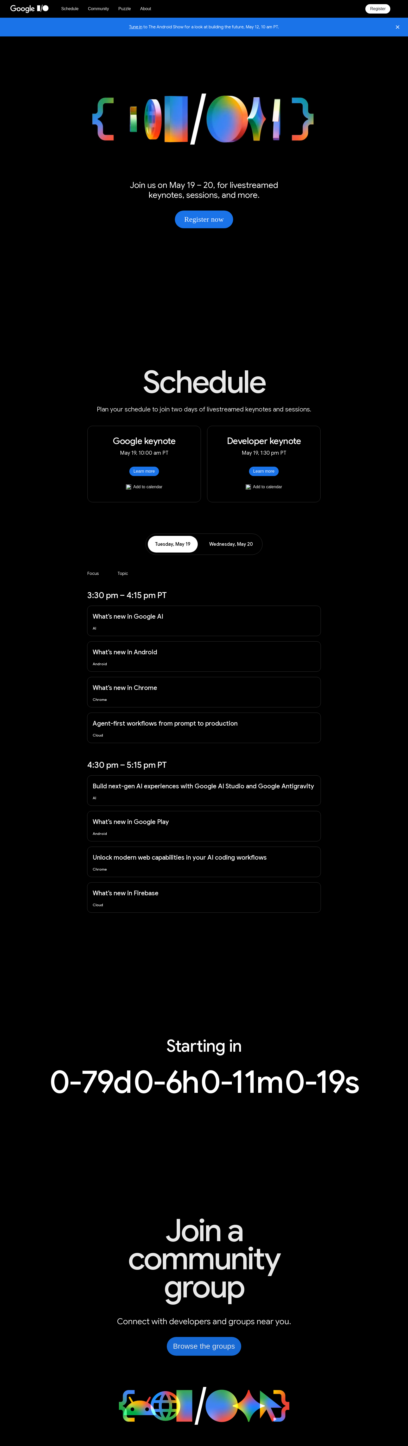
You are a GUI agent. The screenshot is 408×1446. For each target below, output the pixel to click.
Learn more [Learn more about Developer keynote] (264, 471)
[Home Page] (32, 9)
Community (98, 9)
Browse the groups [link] (204, 1346)
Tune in (135, 27)
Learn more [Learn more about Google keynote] (144, 471)
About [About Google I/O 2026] (145, 9)
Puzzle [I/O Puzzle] (124, 9)
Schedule (70, 9)
